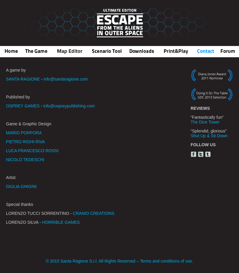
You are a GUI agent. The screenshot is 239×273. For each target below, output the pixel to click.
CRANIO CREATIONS (93, 213)
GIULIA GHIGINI (21, 186)
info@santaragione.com (66, 79)
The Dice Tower (205, 122)
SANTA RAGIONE (23, 79)
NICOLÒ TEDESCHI (25, 159)
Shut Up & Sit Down (209, 135)
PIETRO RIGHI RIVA (25, 141)
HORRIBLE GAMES (61, 222)
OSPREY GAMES (23, 106)
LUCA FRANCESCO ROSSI (32, 150)
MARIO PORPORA (24, 132)
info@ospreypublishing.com (69, 106)
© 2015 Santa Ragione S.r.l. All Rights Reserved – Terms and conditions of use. (119, 261)
